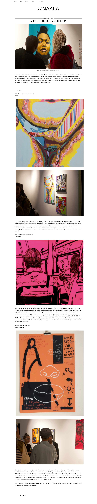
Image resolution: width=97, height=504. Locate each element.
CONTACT (27, 1)
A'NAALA (48, 8)
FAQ (33, 1)
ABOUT (20, 1)
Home (15, 1)
